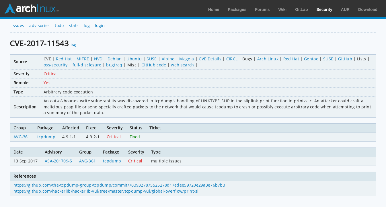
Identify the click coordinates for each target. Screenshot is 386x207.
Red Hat (64, 59)
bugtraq (114, 65)
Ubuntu (134, 59)
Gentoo (311, 59)
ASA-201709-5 (58, 161)
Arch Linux (31, 8)
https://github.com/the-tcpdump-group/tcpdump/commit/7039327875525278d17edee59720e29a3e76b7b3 (119, 185)
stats (74, 25)
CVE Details (210, 59)
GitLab (301, 9)
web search (182, 65)
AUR (345, 9)
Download (367, 9)
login (100, 25)
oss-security (56, 65)
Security (324, 9)
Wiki (282, 9)
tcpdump (46, 136)
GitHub (345, 59)
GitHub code (153, 65)
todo (59, 25)
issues (17, 25)
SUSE (152, 59)
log (87, 25)
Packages (237, 9)
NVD (98, 59)
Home (213, 9)
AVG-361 (21, 136)
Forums (262, 9)
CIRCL (232, 59)
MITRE (83, 59)
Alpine (168, 59)
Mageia (186, 59)
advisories (39, 25)
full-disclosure (87, 65)
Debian (115, 59)
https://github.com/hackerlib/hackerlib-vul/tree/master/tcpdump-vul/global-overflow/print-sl (106, 191)
